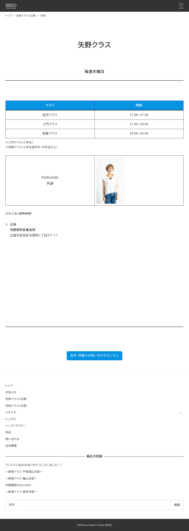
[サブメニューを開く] (181, 412)
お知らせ (10, 392)
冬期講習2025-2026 (18, 485)
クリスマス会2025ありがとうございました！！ (34, 465)
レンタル (10, 419)
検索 (177, 505)
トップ (9, 385)
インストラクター (15, 425)
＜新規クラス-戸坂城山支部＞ (24, 471)
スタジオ (10, 412)
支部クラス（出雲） (16, 405)
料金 (8, 432)
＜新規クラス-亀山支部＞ (21, 478)
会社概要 (11, 445)
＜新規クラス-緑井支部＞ (21, 491)
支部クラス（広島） (16, 398)
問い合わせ (12, 439)
